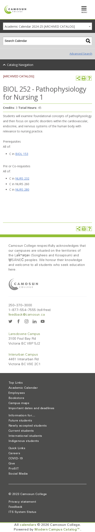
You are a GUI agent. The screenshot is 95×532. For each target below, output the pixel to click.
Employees (16, 393)
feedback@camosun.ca (26, 314)
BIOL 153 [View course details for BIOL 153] (21, 154)
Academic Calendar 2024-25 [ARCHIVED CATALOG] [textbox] (40, 26)
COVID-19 (15, 458)
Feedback (15, 507)
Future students (20, 420)
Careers (14, 453)
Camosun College (33, 494)
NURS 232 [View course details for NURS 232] (22, 178)
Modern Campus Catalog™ (57, 529)
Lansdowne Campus (24, 334)
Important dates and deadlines (31, 408)
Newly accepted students (27, 425)
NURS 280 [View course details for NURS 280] (22, 189)
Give (11, 463)
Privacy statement (22, 502)
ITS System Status (22, 512)
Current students (21, 431)
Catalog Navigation (20, 65)
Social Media (18, 473)
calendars (28, 525)
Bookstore (16, 398)
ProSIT (13, 468)
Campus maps (18, 403)
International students (25, 436)
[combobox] (47, 26)
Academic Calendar (23, 388)
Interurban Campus (23, 354)
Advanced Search (81, 53)
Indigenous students (23, 441)
